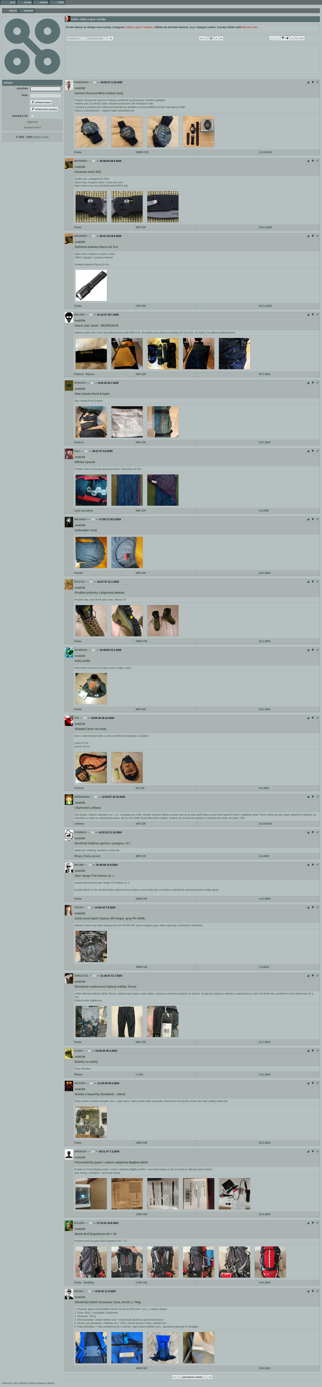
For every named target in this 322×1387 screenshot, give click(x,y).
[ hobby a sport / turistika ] (139, 27)
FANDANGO (81, 82)
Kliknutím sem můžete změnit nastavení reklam (28, 1383)
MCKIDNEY (80, 161)
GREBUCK (80, 1151)
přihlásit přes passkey (44, 109)
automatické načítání (192, 1377)
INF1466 (79, 864)
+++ (302, 38)
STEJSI (78, 907)
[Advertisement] (192, 60)
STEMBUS (80, 832)
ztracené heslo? (32, 127)
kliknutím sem (249, 27)
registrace (32, 121)
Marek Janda (41, 137)
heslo (25, 95)
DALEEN (79, 1223)
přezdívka (22, 88)
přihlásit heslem (41, 102)
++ (296, 38)
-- (275, 38)
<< (201, 38)
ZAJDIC (78, 1050)
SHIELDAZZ (81, 975)
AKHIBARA (80, 650)
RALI (77, 451)
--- (271, 38)
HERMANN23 (82, 796)
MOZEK (78, 1291)
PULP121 (79, 581)
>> (221, 38)
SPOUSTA (80, 382)
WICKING (79, 1083)
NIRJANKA (80, 519)
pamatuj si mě (20, 115)
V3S (76, 718)
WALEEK (79, 314)
